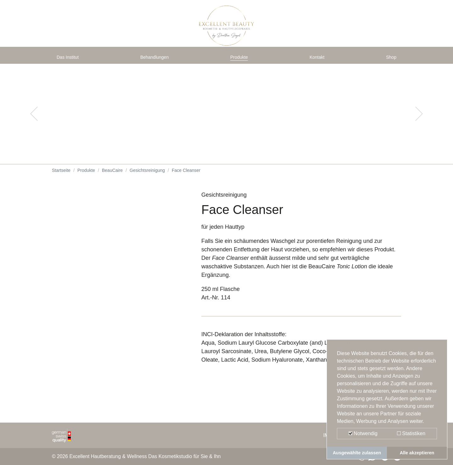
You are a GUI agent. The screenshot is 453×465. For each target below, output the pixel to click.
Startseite (61, 175)
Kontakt (318, 60)
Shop (389, 60)
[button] (34, 119)
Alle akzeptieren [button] (417, 452)
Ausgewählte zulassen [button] (357, 452)
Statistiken (411, 433)
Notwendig (363, 433)
